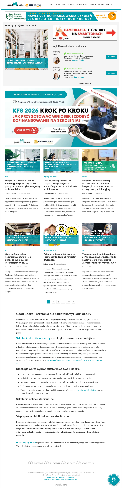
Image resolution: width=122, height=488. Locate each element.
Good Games (52, 477)
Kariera (101, 5)
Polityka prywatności (52, 479)
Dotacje (70, 5)
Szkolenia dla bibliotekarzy (33, 338)
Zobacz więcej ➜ (85, 83)
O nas (52, 5)
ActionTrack (81, 5)
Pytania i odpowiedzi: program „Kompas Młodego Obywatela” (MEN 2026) (59, 257)
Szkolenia (60, 5)
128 (68, 302)
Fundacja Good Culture (66, 477)
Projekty (92, 5)
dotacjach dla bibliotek (86, 390)
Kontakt (109, 5)
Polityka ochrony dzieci (69, 479)
